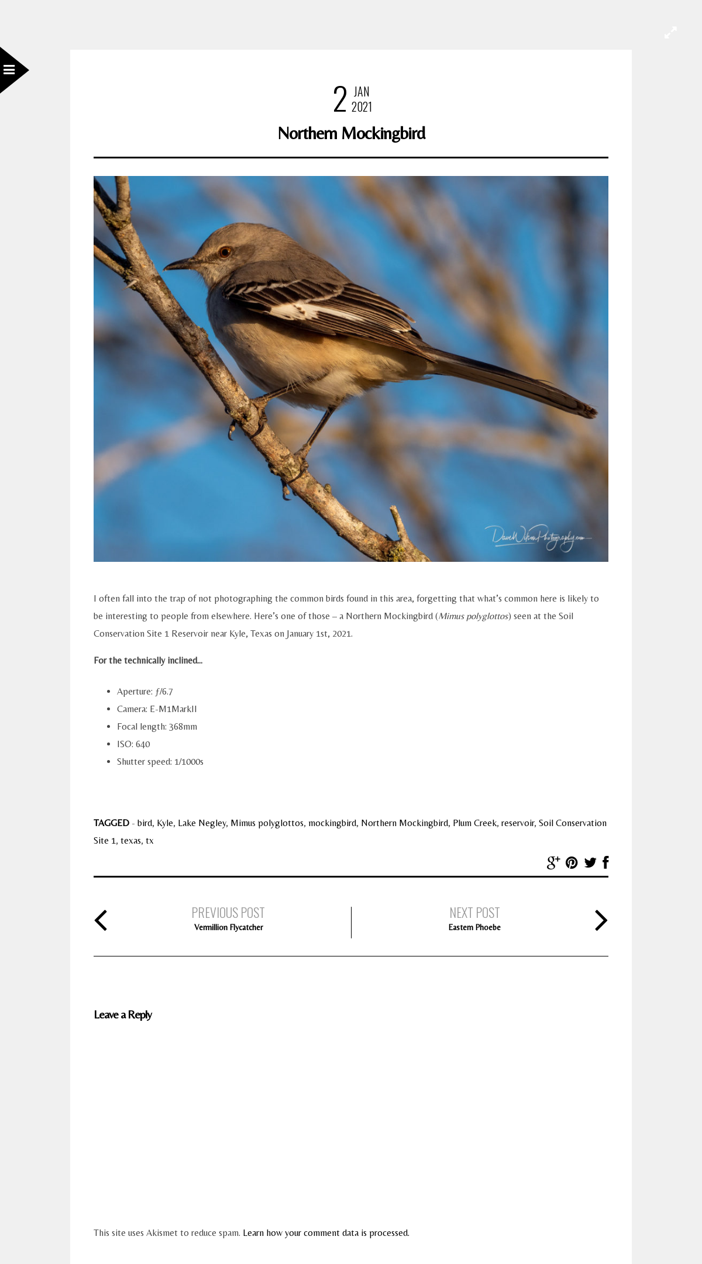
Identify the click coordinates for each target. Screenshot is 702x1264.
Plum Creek (475, 822)
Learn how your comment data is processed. (326, 1232)
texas (131, 840)
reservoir (517, 822)
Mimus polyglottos (267, 822)
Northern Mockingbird (404, 822)
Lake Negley (202, 822)
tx (150, 840)
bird (144, 822)
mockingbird (332, 822)
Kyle (165, 822)
